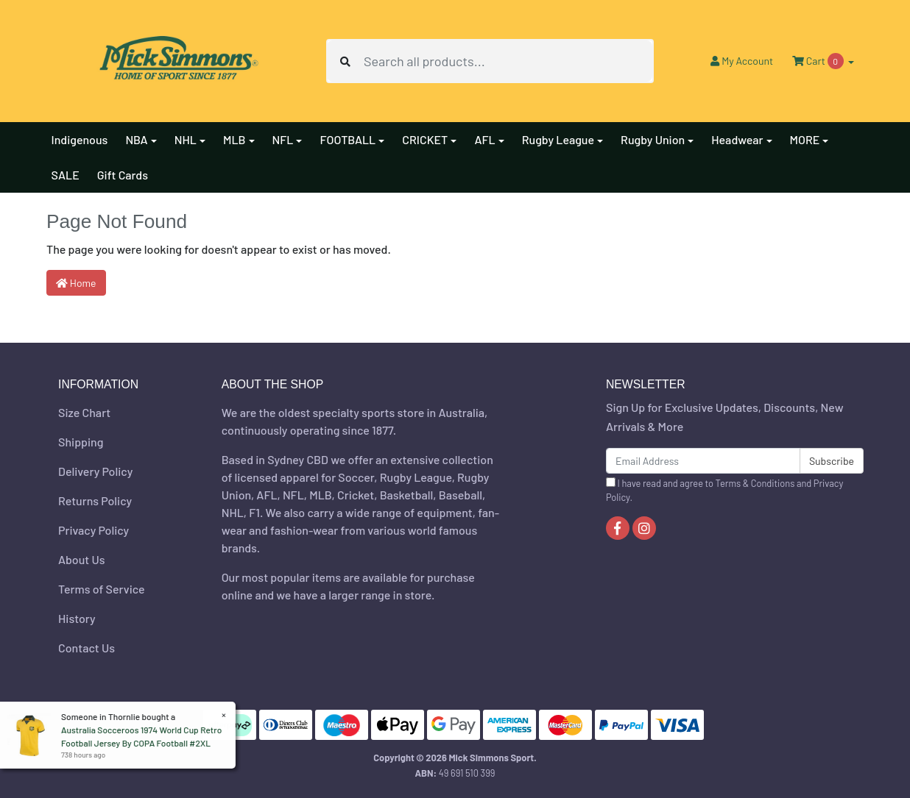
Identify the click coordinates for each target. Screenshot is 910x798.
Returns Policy (95, 500)
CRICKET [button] (425, 139)
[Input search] (508, 61)
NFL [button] (283, 139)
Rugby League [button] (558, 139)
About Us (81, 559)
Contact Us (86, 648)
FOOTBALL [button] (347, 139)
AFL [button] (484, 139)
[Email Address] (703, 461)
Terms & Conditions (755, 483)
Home (76, 283)
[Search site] (345, 61)
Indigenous (80, 139)
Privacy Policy (93, 530)
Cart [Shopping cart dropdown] (818, 61)
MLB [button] (234, 139)
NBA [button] (136, 139)
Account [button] (741, 60)
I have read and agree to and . (724, 490)
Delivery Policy (95, 471)
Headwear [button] (737, 139)
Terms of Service (101, 589)
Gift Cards (122, 175)
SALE (66, 175)
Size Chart (84, 412)
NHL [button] (185, 139)
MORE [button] (805, 139)
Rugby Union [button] (653, 139)
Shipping (80, 442)
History (77, 618)
